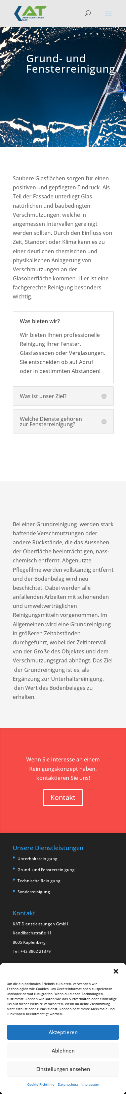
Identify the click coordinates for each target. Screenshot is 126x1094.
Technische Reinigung (38, 881)
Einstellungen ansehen (63, 1069)
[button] (116, 971)
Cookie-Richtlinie (40, 1084)
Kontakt (63, 797)
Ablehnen (63, 1050)
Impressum (90, 1084)
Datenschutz (68, 1084)
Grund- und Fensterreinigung (46, 870)
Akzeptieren (63, 1032)
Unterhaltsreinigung (37, 858)
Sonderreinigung (33, 892)
